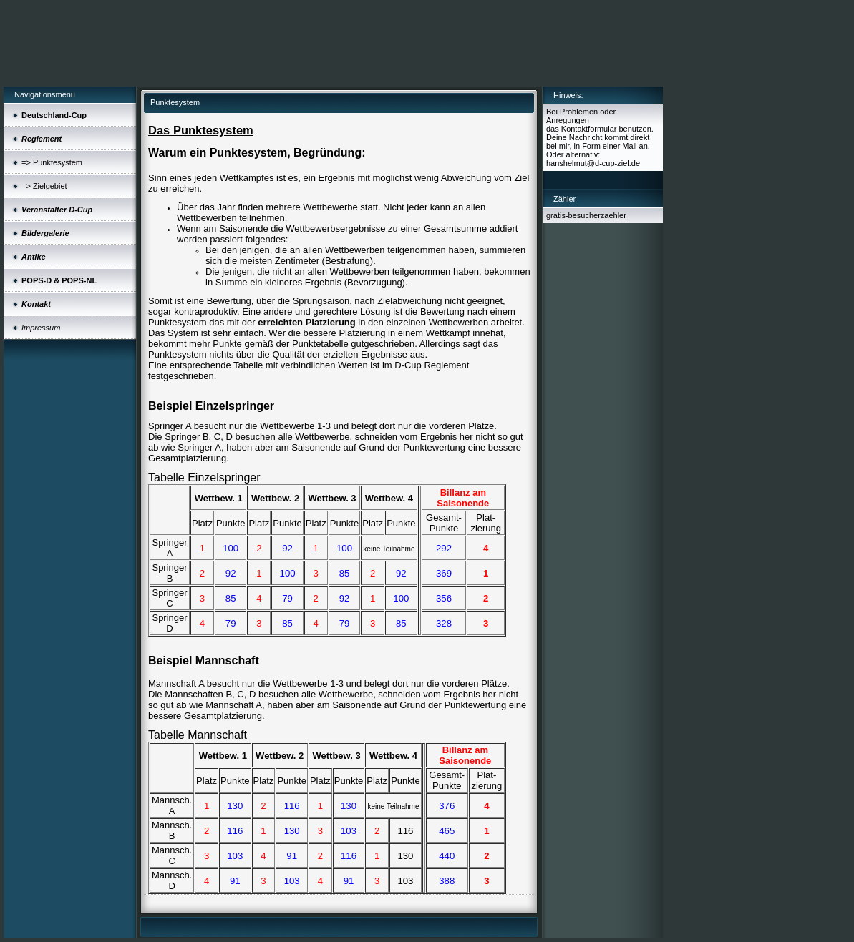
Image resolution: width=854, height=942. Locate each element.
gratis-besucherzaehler (586, 215)
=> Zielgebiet (44, 186)
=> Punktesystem (51, 162)
